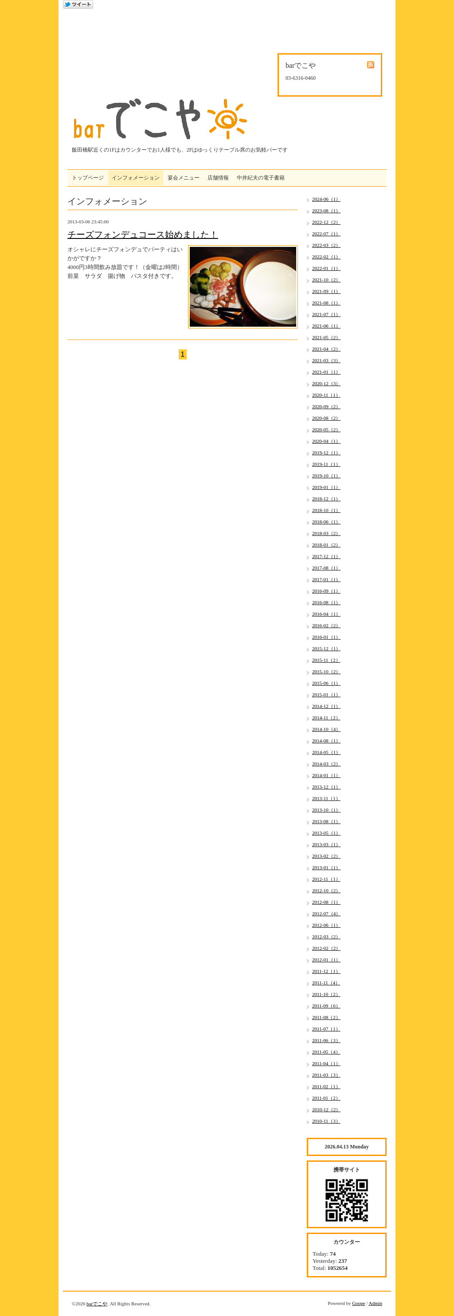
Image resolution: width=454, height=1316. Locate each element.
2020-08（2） (326, 418)
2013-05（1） (326, 833)
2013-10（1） (326, 809)
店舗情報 (218, 178)
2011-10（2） (326, 994)
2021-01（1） (326, 372)
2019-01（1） (326, 487)
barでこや (96, 1303)
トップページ (88, 178)
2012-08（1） (326, 902)
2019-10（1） (326, 475)
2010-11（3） (326, 1121)
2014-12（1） (326, 706)
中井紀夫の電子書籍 (261, 178)
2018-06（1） (326, 521)
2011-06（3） (326, 1040)
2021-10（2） (326, 279)
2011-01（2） (326, 1098)
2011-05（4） (326, 1051)
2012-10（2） (326, 890)
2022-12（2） (326, 222)
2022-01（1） (326, 268)
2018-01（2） (326, 544)
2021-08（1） (326, 302)
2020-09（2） (326, 406)
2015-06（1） (326, 683)
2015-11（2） (326, 660)
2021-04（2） (326, 348)
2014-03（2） (326, 763)
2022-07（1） (326, 233)
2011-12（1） (326, 971)
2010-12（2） (326, 1109)
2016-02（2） (326, 625)
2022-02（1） (326, 256)
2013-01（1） (326, 867)
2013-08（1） (326, 821)
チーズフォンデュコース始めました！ (142, 234)
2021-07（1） (326, 314)
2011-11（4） (326, 982)
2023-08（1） (326, 210)
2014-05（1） (326, 752)
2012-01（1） (326, 959)
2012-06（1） (326, 925)
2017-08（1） (326, 567)
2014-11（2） (326, 717)
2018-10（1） (326, 510)
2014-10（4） (326, 729)
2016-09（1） (326, 591)
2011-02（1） (326, 1086)
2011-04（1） (326, 1063)
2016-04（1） (326, 614)
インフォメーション (136, 178)
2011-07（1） (326, 1028)
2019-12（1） (326, 452)
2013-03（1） (326, 844)
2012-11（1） (326, 879)
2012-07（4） (326, 913)
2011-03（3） (326, 1075)
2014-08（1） (326, 740)
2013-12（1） (326, 786)
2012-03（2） (326, 936)
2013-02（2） (326, 856)
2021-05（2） (326, 337)
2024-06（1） (326, 199)
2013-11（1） (326, 798)
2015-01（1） (326, 694)
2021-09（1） (326, 291)
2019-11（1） (326, 464)
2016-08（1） (326, 602)
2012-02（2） (326, 948)
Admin (375, 1303)
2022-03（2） (326, 245)
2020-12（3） (326, 383)
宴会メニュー (184, 178)
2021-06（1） (326, 325)
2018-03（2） (326, 533)
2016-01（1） (326, 637)
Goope (358, 1303)
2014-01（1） (326, 775)
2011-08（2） (326, 1017)
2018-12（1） (326, 498)
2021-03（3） (326, 360)
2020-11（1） (326, 395)
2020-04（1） (326, 441)
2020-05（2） (326, 429)
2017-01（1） (326, 579)
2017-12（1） (326, 556)
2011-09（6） (326, 1005)
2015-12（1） (326, 648)
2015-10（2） (326, 671)
